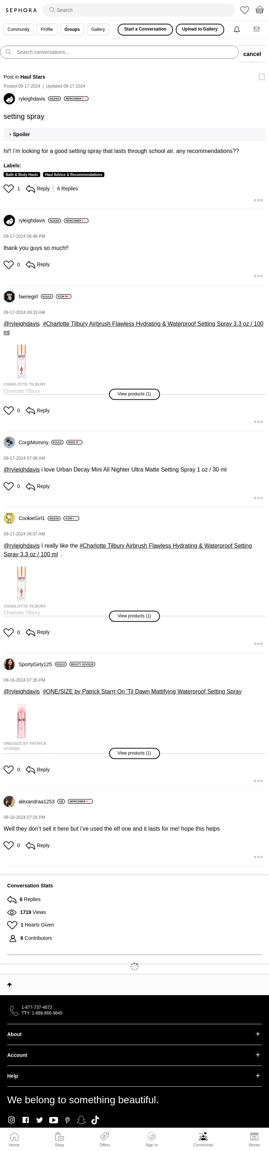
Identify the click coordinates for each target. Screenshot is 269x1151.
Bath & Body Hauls (22, 175)
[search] (138, 10)
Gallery (98, 29)
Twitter (39, 1120)
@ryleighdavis (22, 324)
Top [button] (9, 984)
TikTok (95, 1120)
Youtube (53, 1120)
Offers (104, 1145)
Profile (47, 29)
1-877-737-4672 (37, 1007)
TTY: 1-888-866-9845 (42, 1013)
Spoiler (21, 134)
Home (14, 1145)
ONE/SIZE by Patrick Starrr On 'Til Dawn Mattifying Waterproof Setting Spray (144, 691)
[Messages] (257, 29)
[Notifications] (237, 29)
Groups (72, 29)
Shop (59, 1145)
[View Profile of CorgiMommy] (41, 442)
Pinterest (67, 1120)
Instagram (11, 1120)
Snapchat (81, 1120)
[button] (9, 188)
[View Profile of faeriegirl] (36, 296)
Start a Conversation (145, 29)
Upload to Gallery (200, 29)
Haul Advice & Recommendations (73, 175)
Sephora (21, 10)
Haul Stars (32, 77)
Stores (254, 1145)
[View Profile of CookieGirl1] (40, 518)
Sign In (152, 1139)
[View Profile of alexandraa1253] (42, 801)
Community (203, 1145)
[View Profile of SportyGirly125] (43, 664)
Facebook (25, 1120)
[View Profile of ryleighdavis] (40, 99)
